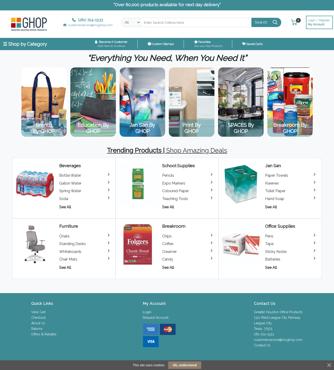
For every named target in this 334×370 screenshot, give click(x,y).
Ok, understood (185, 365)
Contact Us (262, 345)
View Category (44, 102)
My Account (319, 22)
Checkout (38, 317)
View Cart (38, 312)
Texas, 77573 (263, 329)
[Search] (195, 22)
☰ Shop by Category (25, 44)
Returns (37, 329)
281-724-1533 (264, 334)
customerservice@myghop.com (278, 340)
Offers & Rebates (43, 334)
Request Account (155, 317)
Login (147, 312)
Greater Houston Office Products (278, 312)
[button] (294, 22)
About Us (38, 323)
